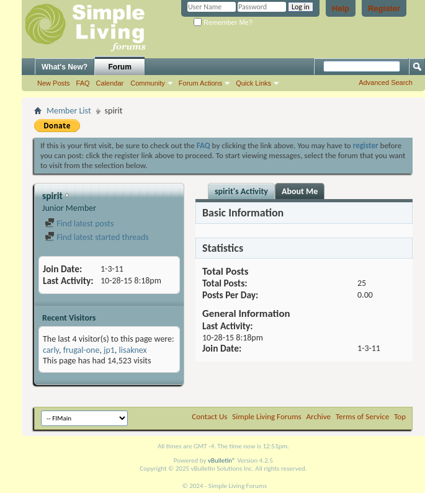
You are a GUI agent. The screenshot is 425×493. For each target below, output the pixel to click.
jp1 (109, 350)
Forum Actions (200, 83)
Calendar (110, 83)
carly (51, 350)
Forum (120, 67)
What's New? (64, 67)
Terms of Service (362, 416)
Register (384, 8)
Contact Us (209, 416)
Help (340, 8)
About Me (300, 191)
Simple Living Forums (266, 416)
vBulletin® (222, 460)
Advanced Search (386, 82)
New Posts (53, 83)
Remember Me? (223, 22)
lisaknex (133, 350)
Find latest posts (79, 223)
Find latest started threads (97, 237)
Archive (318, 416)
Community (147, 83)
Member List (69, 110)
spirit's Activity (241, 191)
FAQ (83, 83)
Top (400, 416)
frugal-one (81, 350)
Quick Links (253, 83)
